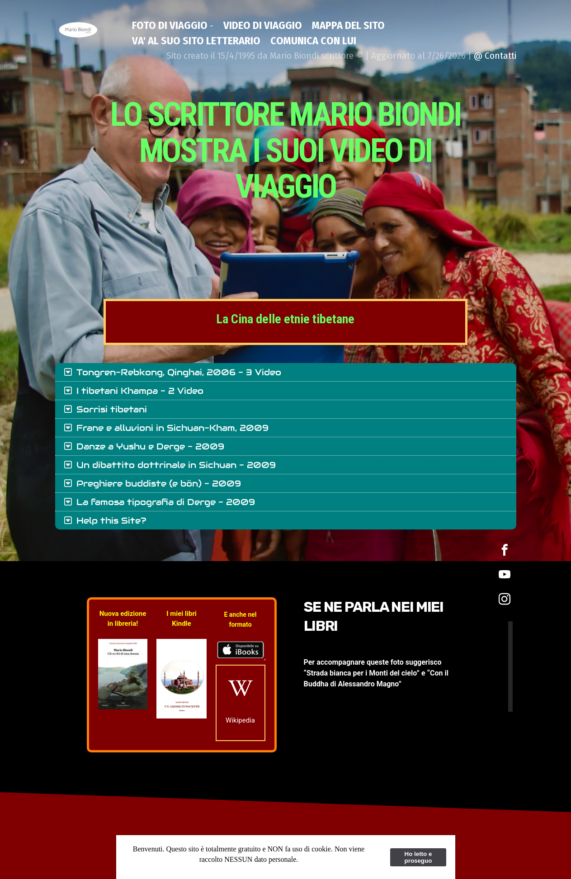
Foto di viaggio (170, 25)
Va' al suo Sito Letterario (196, 40)
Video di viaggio (262, 25)
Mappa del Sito (348, 25)
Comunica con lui (313, 40)
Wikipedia (240, 720)
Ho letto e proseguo (418, 857)
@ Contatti (495, 55)
